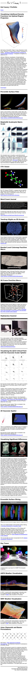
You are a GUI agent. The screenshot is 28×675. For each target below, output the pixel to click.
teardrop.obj (3, 243)
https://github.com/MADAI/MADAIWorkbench (11, 117)
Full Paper (3, 87)
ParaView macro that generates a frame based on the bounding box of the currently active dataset (13, 310)
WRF (7, 623)
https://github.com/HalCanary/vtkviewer (10, 195)
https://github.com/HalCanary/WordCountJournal (12, 215)
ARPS (7, 594)
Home (2, 10)
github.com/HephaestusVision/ (8, 346)
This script (15, 160)
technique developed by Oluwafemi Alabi (11, 526)
